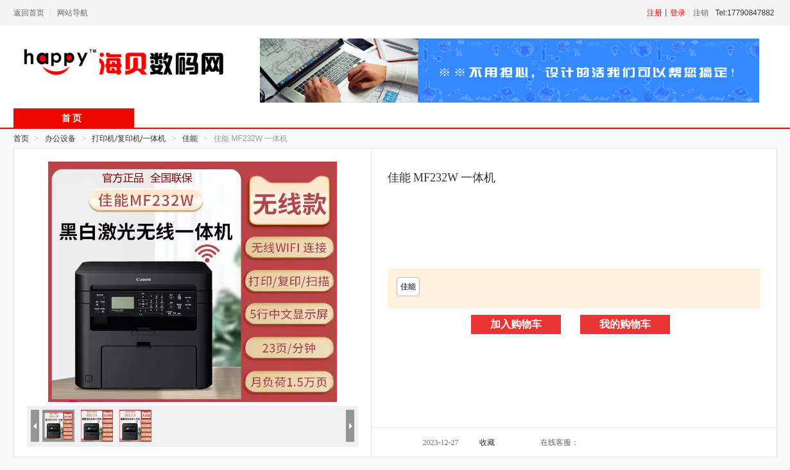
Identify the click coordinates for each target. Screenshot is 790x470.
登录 (677, 12)
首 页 (72, 118)
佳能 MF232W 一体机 (442, 177)
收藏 (487, 442)
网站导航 (72, 12)
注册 (654, 12)
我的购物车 (625, 324)
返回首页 (28, 12)
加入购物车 (516, 324)
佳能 (408, 286)
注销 (700, 12)
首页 (21, 138)
